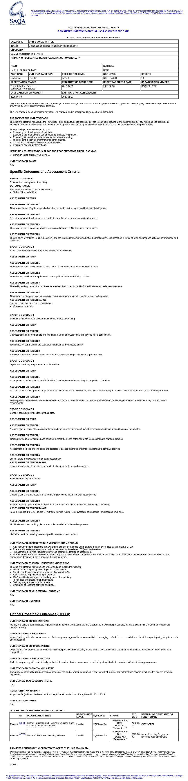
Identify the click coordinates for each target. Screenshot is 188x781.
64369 (22, 723)
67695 (22, 734)
